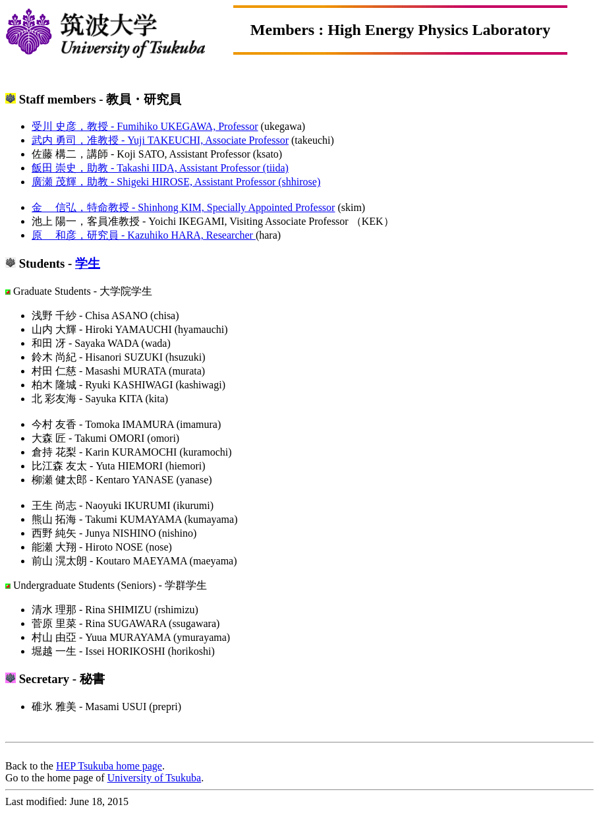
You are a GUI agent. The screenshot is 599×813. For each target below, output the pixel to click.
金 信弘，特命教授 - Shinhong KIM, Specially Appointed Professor (183, 207)
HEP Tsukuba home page (109, 765)
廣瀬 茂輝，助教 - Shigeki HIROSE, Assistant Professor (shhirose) (176, 181)
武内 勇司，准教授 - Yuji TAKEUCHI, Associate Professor (160, 140)
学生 (87, 263)
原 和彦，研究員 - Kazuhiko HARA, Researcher (144, 235)
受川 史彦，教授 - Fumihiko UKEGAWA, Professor (145, 126)
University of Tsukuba (154, 777)
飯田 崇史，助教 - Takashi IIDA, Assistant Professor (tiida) (160, 167)
